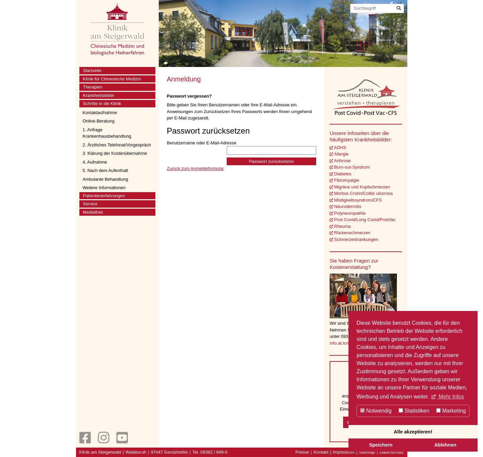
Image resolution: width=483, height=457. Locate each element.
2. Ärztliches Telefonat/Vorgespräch (117, 144)
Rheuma (342, 226)
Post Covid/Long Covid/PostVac (365, 219)
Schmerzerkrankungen (356, 239)
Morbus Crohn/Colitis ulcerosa (363, 193)
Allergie (341, 153)
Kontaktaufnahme (100, 112)
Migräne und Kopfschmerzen (362, 186)
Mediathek (93, 212)
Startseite (92, 70)
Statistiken (414, 411)
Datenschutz (391, 452)
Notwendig (376, 411)
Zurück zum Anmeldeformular (195, 168)
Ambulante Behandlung (105, 179)
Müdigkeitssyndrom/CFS (358, 200)
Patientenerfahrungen (104, 195)
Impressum (344, 452)
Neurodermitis (347, 206)
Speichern (381, 445)
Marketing (451, 411)
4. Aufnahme (95, 162)
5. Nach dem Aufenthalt (105, 170)
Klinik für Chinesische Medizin (112, 78)
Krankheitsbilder (98, 95)
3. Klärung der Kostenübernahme (115, 153)
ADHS (340, 147)
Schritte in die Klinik (102, 103)
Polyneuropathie (350, 213)
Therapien (93, 87)
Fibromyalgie (346, 180)
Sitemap (367, 452)
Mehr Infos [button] (450, 396)
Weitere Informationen (104, 187)
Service (90, 203)
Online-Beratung (99, 121)
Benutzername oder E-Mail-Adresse (242, 147)
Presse (302, 452)
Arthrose (342, 160)
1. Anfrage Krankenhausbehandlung (107, 133)
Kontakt (320, 452)
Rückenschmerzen (352, 232)
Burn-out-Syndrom (352, 167)
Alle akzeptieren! (413, 431)
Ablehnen (445, 445)
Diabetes (342, 173)
